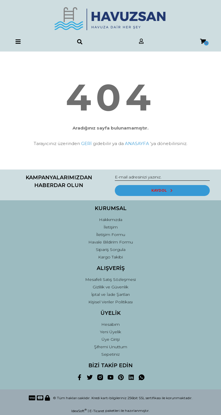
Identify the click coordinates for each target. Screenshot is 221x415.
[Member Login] (141, 41)
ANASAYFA (137, 143)
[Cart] (203, 41)
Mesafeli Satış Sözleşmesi (110, 279)
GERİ (86, 143)
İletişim (111, 227)
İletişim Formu (110, 234)
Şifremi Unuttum (110, 346)
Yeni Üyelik (110, 331)
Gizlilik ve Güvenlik (110, 287)
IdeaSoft (79, 410)
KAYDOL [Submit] (162, 190)
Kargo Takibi (110, 257)
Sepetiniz (110, 354)
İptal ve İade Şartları (110, 294)
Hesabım (110, 324)
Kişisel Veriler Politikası (110, 301)
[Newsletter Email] (162, 177)
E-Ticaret (96, 411)
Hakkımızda (110, 219)
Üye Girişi (111, 339)
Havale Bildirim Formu (110, 242)
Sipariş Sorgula (110, 249)
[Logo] (110, 18)
